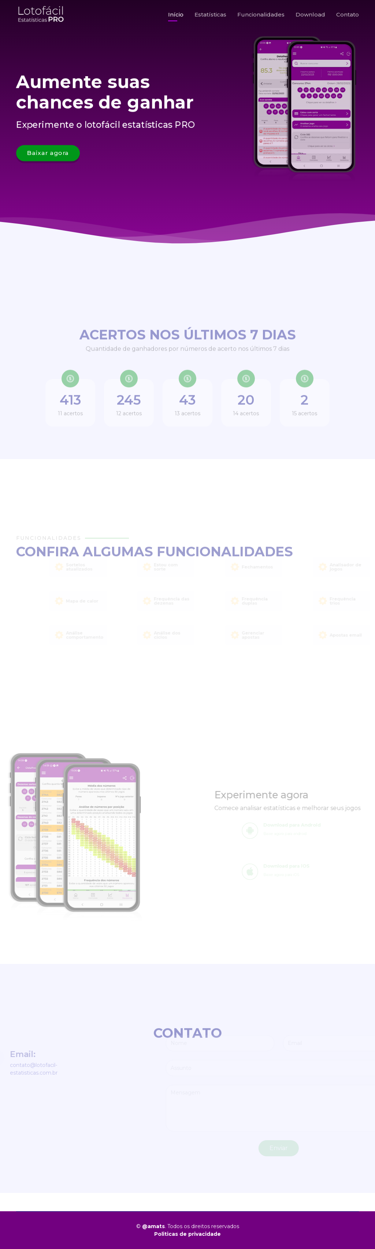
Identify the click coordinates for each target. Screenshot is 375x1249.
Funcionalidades (261, 14)
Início (175, 14)
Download (310, 14)
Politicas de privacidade (187, 1234)
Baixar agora (46, 153)
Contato (347, 14)
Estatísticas (210, 14)
